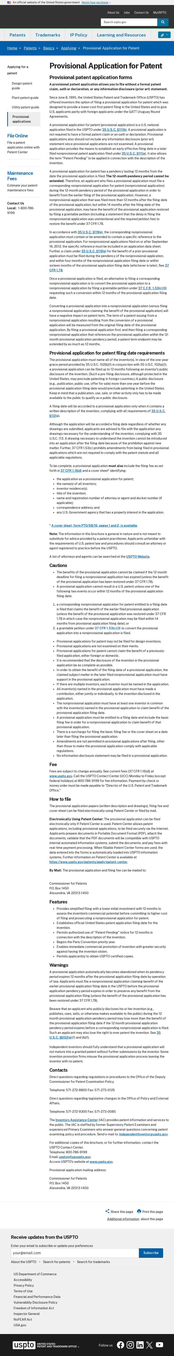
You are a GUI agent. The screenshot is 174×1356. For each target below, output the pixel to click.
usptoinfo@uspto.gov (75, 1157)
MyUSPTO (159, 12)
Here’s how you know (96, 2)
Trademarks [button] (47, 34)
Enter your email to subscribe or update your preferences (52, 1246)
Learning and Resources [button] (121, 34)
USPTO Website (138, 556)
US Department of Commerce (35, 1274)
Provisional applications (21, 119)
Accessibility (23, 1280)
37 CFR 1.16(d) (71, 470)
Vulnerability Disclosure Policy (35, 1302)
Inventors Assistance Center (77, 1120)
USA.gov (20, 1325)
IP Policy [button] (78, 34)
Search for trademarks (93, 1262)
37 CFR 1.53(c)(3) (108, 628)
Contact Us (141, 12)
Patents (30, 48)
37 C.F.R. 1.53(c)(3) (152, 288)
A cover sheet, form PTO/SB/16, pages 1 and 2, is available (94, 525)
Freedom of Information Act (34, 1308)
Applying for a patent (17, 70)
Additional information (123, 1219)
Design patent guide (22, 86)
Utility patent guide (25, 107)
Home (12, 48)
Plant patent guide (25, 98)
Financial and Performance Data (37, 1297)
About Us (113, 12)
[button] (119, 1212)
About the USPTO (23, 1262)
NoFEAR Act (23, 1319)
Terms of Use (23, 1291)
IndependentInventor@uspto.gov (143, 1134)
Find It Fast (161, 35)
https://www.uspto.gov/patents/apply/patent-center (88, 862)
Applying (68, 48)
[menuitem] (18, 35)
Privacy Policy (24, 1285)
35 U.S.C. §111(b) (114, 129)
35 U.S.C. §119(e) (90, 232)
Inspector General (27, 1314)
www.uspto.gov (60, 776)
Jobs (127, 12)
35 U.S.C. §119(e (93, 251)
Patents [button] (18, 34)
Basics (48, 48)
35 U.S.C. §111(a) (134, 153)
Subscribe (151, 1253)
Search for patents (56, 1262)
